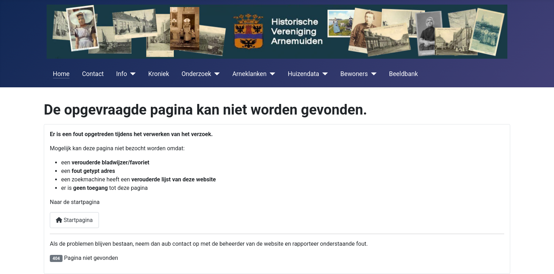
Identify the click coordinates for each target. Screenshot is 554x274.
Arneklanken (249, 73)
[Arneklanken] (270, 73)
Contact (93, 73)
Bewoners (354, 73)
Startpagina (74, 220)
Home (61, 73)
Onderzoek (196, 73)
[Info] (131, 73)
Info (121, 73)
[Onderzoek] (215, 73)
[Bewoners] (372, 73)
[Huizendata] (323, 73)
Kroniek (158, 73)
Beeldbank (403, 73)
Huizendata (303, 73)
